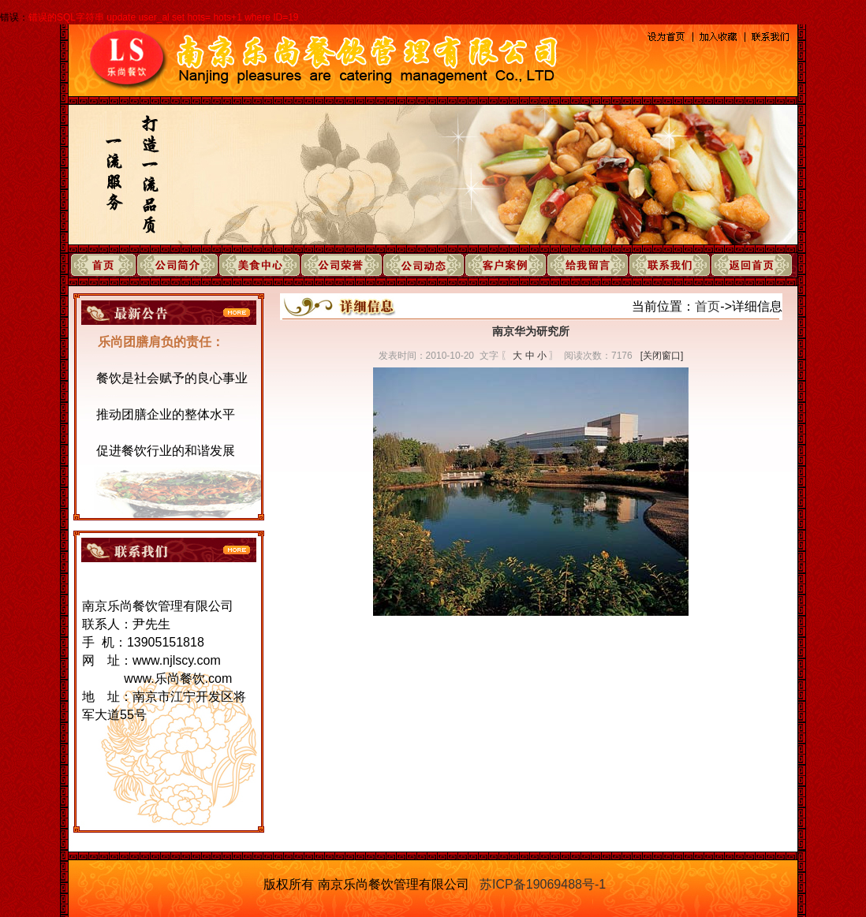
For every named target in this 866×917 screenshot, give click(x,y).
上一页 (505, 653)
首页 (707, 306)
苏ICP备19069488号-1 (543, 884)
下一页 (556, 653)
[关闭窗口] (662, 355)
